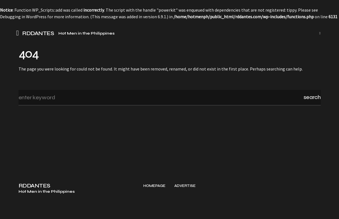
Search (312, 97)
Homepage (154, 210)
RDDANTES (38, 33)
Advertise (185, 210)
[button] (19, 33)
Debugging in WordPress (23, 16)
